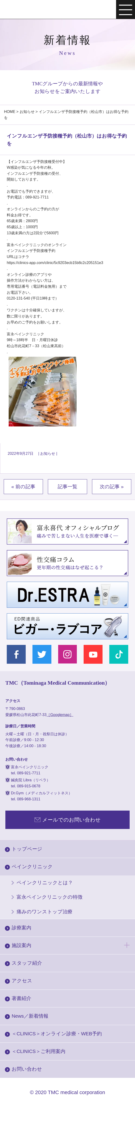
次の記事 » (112, 486)
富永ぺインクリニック (29, 10)
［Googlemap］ (59, 715)
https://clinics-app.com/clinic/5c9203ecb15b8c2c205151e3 (55, 263)
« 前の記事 (23, 486)
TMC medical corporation (76, 1092)
